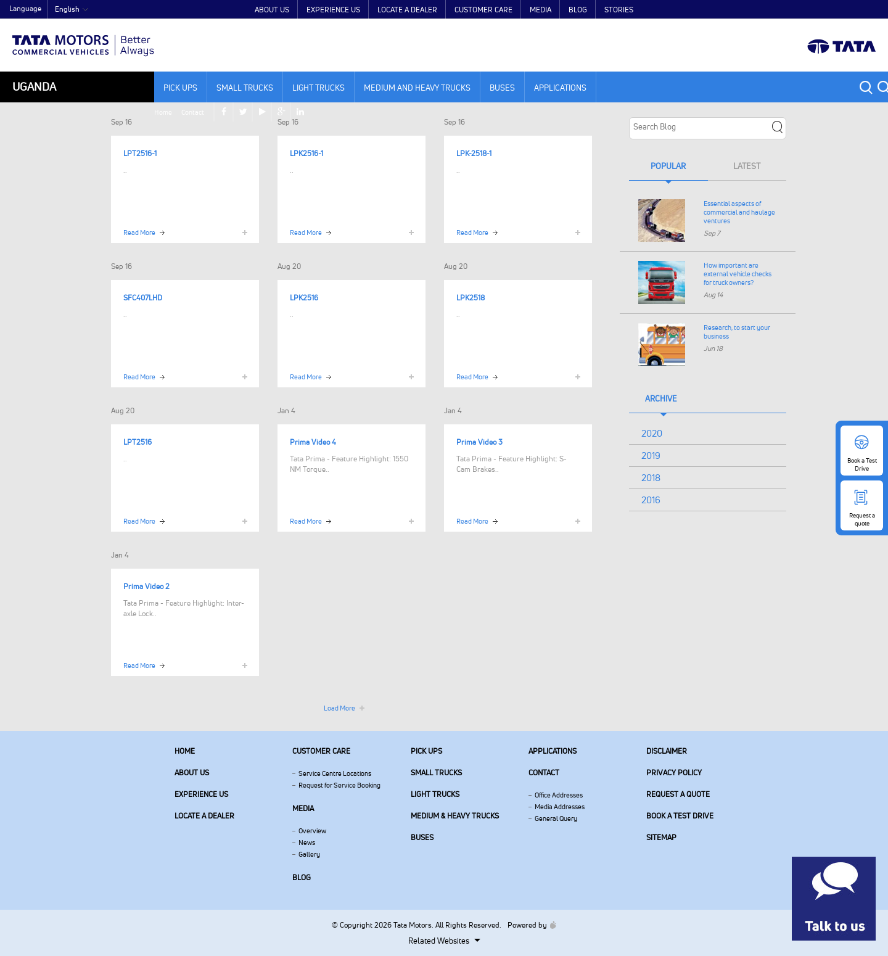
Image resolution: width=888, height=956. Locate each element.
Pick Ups (180, 88)
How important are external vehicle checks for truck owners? (737, 274)
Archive (661, 398)
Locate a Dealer (407, 9)
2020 (651, 433)
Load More (339, 708)
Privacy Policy (674, 772)
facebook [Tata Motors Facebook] (793, 9)
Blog (578, 9)
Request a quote (678, 794)
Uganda (34, 87)
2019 (650, 455)
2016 (650, 500)
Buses (502, 88)
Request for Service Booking (339, 785)
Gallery (309, 854)
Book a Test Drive (679, 815)
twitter (812, 9)
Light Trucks (318, 88)
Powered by (528, 924)
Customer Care (483, 9)
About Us (272, 9)
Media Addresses (560, 806)
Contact (760, 10)
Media (540, 9)
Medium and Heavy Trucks (417, 88)
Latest (746, 166)
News (306, 842)
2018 (650, 478)
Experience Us (333, 9)
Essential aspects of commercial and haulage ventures (739, 212)
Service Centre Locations (334, 773)
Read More (139, 232)
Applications (560, 88)
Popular (668, 166)
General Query (556, 818)
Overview (312, 830)
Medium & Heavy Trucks (455, 815)
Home (730, 10)
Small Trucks (244, 88)
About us (192, 772)
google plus (851, 9)
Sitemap (661, 837)
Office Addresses (559, 795)
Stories (618, 9)
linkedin (869, 9)
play (831, 9)
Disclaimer (666, 751)
